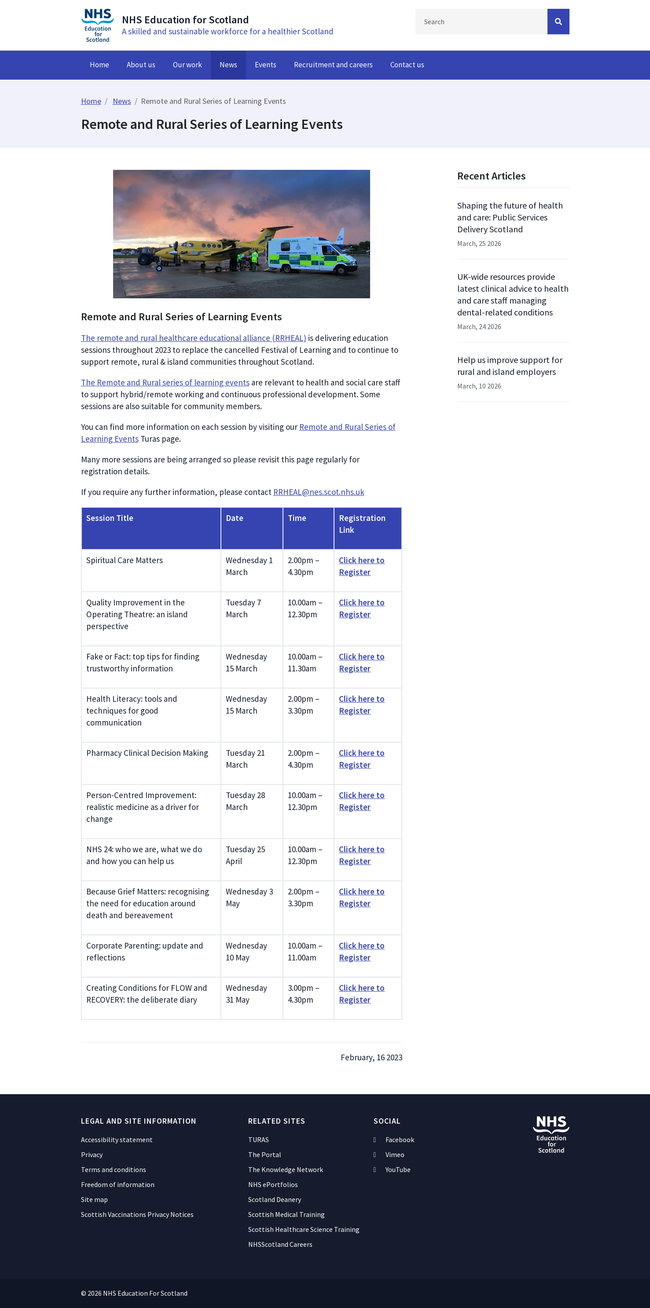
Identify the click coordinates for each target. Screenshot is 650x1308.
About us (141, 65)
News (228, 65)
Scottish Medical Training (286, 1214)
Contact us (407, 65)
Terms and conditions (113, 1169)
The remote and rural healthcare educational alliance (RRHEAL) (193, 338)
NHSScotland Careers (280, 1244)
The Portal (264, 1154)
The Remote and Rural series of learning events (165, 382)
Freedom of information (117, 1184)
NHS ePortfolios (273, 1184)
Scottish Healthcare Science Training (304, 1229)
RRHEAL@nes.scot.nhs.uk (318, 492)
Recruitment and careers (333, 65)
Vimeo (389, 1154)
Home (99, 65)
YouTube (392, 1169)
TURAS (258, 1139)
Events (265, 65)
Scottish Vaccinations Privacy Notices (137, 1214)
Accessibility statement (117, 1139)
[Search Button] (558, 21)
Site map (94, 1199)
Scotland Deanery (274, 1199)
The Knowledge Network (285, 1169)
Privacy (92, 1154)
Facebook (394, 1139)
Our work (187, 65)
